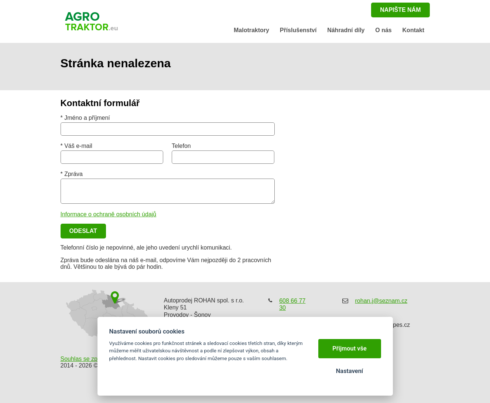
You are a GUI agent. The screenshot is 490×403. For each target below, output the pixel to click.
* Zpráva (72, 174)
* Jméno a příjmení (85, 118)
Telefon (181, 146)
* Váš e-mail (76, 146)
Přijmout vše (349, 348)
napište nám (400, 10)
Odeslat (83, 231)
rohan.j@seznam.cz (381, 301)
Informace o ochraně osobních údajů (109, 214)
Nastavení (349, 371)
